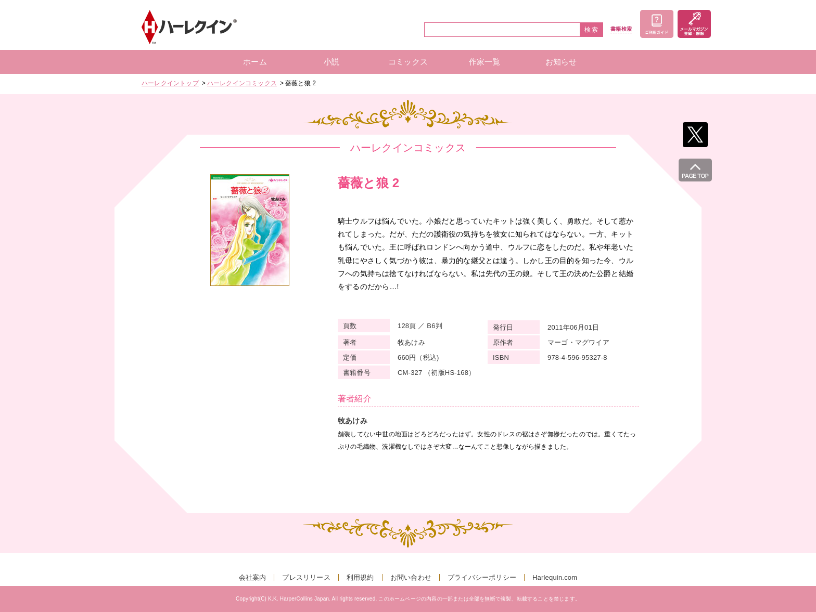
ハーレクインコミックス (242, 83)
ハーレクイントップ (170, 83)
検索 (591, 29)
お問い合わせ (410, 577)
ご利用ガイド (656, 24)
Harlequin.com (554, 577)
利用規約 (360, 577)
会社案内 (252, 577)
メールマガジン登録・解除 (694, 24)
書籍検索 (621, 29)
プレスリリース (306, 577)
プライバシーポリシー (482, 577)
